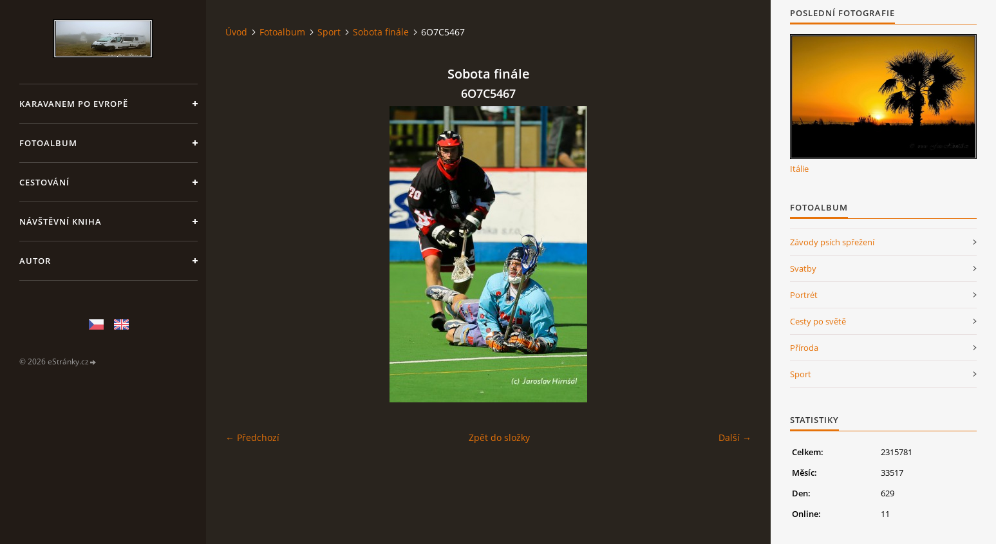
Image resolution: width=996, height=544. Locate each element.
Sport (329, 32)
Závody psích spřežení (832, 242)
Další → (735, 437)
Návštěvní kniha (60, 221)
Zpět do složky (499, 437)
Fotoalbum (48, 143)
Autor (35, 261)
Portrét (804, 295)
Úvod (236, 32)
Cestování (44, 182)
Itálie (799, 168)
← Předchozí (252, 437)
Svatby (803, 268)
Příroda (804, 347)
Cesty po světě (818, 321)
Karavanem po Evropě (73, 103)
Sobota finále (381, 32)
